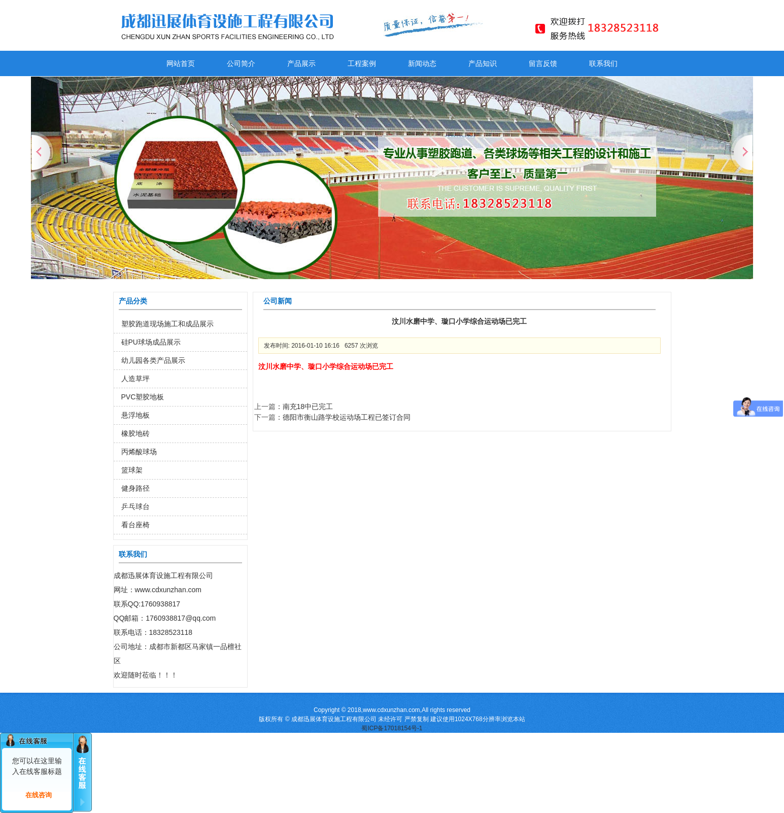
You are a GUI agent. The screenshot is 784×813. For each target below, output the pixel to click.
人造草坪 (135, 379)
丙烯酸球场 (139, 452)
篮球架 (132, 470)
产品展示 (301, 63)
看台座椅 (135, 525)
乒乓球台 (135, 506)
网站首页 (180, 63)
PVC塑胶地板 (142, 397)
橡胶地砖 (135, 433)
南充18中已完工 (308, 406)
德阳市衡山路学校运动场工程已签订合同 (347, 417)
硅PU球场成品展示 (151, 342)
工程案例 (362, 63)
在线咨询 (38, 795)
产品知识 (482, 63)
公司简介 (241, 63)
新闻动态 (422, 63)
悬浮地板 (135, 415)
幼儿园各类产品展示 (153, 360)
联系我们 (603, 63)
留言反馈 (543, 63)
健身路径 (135, 488)
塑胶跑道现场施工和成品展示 (167, 324)
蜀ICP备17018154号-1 (391, 728)
